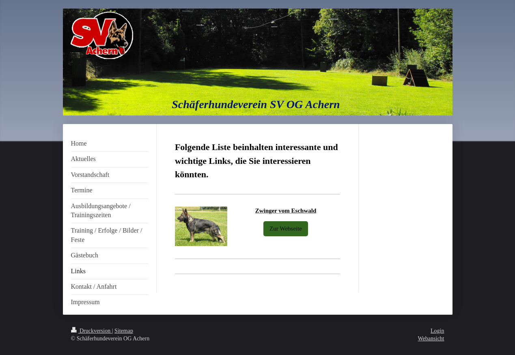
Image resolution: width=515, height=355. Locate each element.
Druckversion (91, 331)
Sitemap (123, 331)
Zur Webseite (285, 228)
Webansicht (431, 338)
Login (437, 331)
